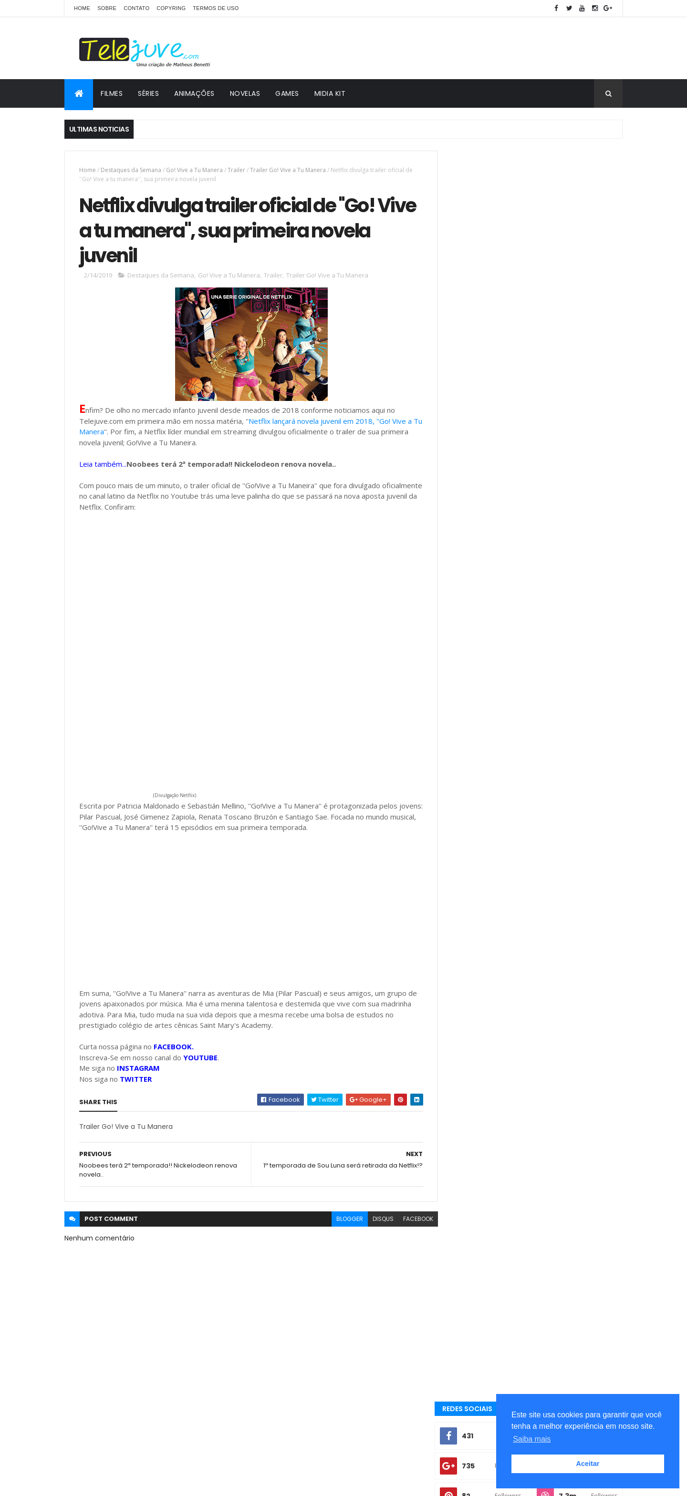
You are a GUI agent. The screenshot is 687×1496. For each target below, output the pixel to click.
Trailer (236, 170)
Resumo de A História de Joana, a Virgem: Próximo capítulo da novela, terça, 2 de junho (551, 673)
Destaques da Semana (131, 170)
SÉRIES (148, 93)
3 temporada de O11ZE (486, 809)
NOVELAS (245, 93)
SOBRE (106, 8)
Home (82, 8)
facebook (411, 1221)
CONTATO (136, 8)
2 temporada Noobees (487, 884)
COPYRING (171, 8)
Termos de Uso (216, 8)
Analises (468, 842)
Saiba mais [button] (532, 1439)
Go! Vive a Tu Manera (194, 170)
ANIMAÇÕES (194, 93)
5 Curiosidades (478, 826)
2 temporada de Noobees (576, 901)
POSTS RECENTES (493, 706)
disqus (375, 1221)
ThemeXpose (117, 1483)
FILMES (112, 93)
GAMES (287, 93)
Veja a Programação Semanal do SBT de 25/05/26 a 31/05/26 (553, 630)
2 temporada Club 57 (486, 794)
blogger (342, 1221)
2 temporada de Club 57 (490, 901)
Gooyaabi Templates (215, 1483)
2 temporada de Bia (561, 884)
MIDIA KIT (330, 93)
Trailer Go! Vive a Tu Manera (288, 170)
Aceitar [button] (588, 1463)
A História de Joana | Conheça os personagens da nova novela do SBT (551, 591)
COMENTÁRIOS (579, 706)
